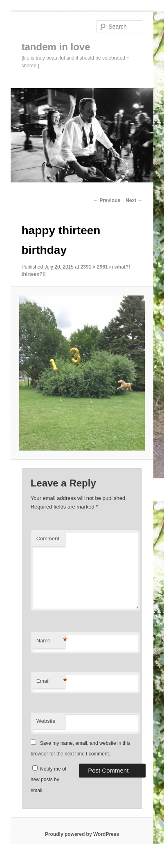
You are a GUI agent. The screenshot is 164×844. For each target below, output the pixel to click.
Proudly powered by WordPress (82, 834)
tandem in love (56, 46)
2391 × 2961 (94, 267)
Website (46, 721)
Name (50, 641)
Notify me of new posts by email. (48, 779)
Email (50, 681)
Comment (47, 538)
